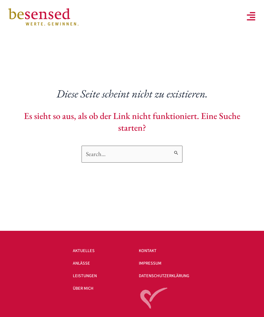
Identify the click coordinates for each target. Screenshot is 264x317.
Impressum (150, 263)
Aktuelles (84, 251)
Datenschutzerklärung (164, 276)
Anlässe (81, 263)
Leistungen (85, 276)
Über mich (83, 288)
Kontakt (148, 251)
